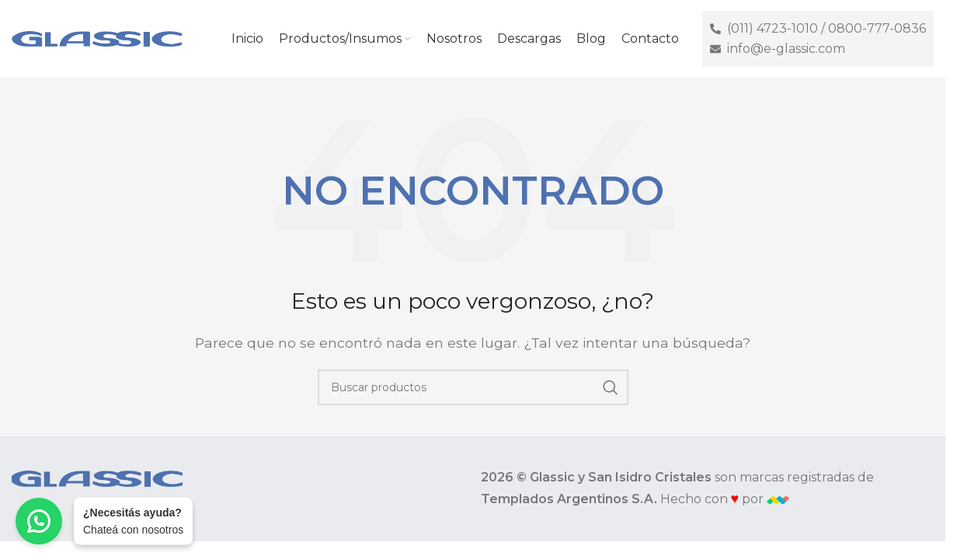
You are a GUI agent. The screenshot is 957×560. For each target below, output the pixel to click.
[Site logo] (97, 37)
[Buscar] (473, 387)
